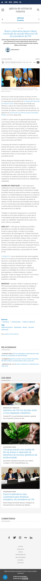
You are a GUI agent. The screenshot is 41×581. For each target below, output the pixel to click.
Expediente (20, 562)
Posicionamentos (20, 554)
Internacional (7, 353)
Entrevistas (20, 549)
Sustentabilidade (9, 447)
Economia (20, 20)
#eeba (3, 327)
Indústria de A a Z (8, 364)
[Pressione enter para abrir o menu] (2, 9)
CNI (6, 2)
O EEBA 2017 (5, 256)
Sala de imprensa (21, 557)
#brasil (25, 327)
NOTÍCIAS (20, 18)
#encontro (9, 327)
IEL (20, 2)
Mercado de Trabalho (11, 408)
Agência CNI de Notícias (11, 334)
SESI (10, 2)
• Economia (5, 322)
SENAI (15, 2)
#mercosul (4, 330)
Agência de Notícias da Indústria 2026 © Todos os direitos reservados (20, 572)
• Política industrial (28, 322)
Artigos (20, 552)
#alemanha (17, 327)
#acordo (31, 327)
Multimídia (20, 560)
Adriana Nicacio (15, 49)
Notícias (20, 546)
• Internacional (15, 322)
